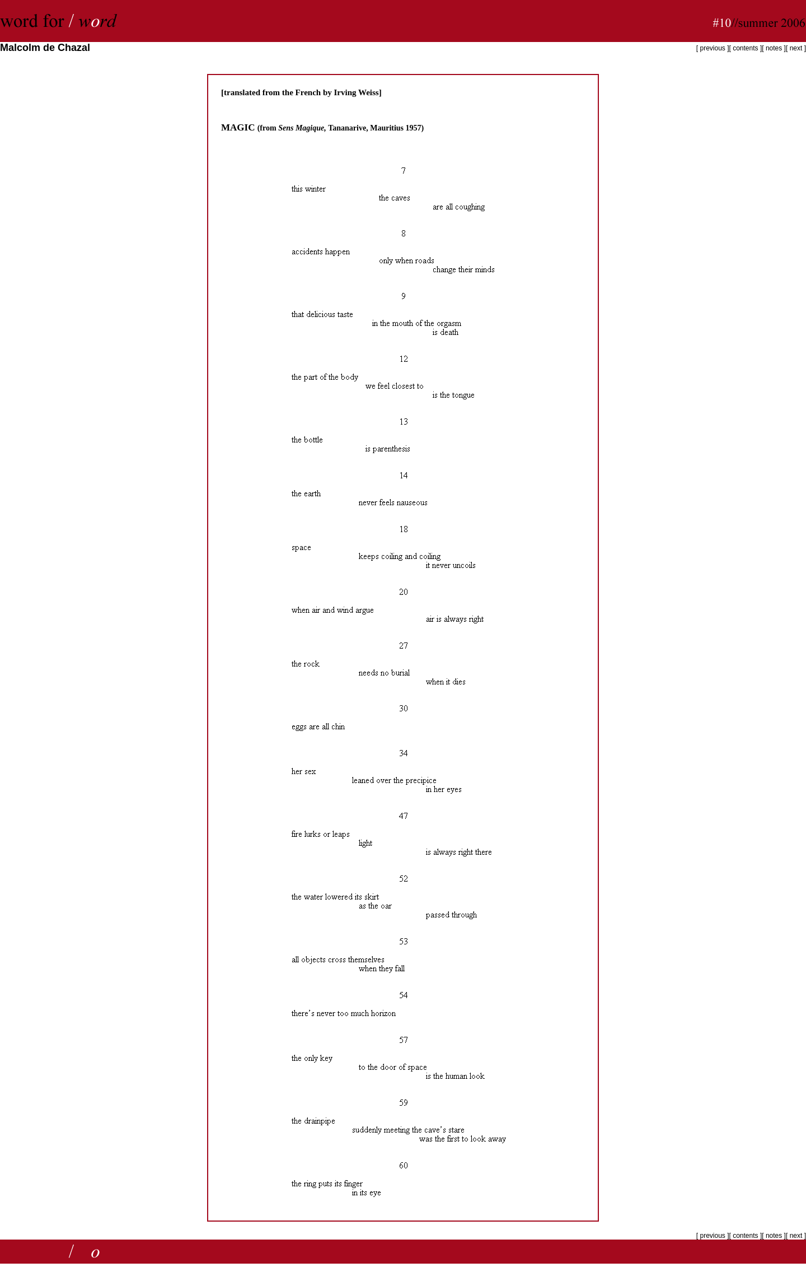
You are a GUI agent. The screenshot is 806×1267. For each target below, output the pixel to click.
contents (745, 48)
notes (774, 48)
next (797, 48)
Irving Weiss (356, 92)
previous (711, 48)
